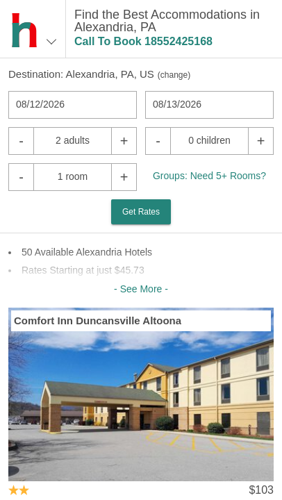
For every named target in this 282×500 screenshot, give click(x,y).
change (174, 75)
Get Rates (141, 212)
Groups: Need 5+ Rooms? (209, 175)
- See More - (141, 288)
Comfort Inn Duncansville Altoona (97, 320)
